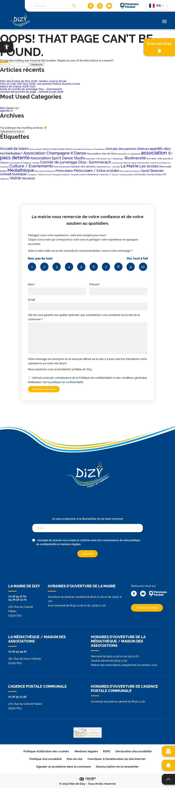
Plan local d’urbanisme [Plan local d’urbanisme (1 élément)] (45, 171)
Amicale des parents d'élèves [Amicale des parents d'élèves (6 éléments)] (127, 148)
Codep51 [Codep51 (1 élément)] (35, 163)
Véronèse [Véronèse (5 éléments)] (28, 178)
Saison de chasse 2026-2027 (18, 86)
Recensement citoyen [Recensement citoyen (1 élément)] (130, 171)
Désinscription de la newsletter (117, 766)
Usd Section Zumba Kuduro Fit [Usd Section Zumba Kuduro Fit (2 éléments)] (150, 174)
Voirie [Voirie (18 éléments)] (15, 177)
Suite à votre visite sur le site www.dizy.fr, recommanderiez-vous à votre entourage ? (87, 259)
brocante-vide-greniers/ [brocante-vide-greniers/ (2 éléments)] (160, 158)
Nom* (57, 288)
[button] (6, 47)
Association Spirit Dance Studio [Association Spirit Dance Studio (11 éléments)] (57, 158)
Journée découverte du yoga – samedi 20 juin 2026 (31, 91)
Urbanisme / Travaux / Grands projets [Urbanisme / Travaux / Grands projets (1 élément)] (116, 175)
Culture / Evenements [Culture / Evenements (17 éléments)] (31, 166)
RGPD (106, 751)
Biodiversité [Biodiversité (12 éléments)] (135, 158)
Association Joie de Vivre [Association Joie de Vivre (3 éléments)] (102, 153)
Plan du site (74, 759)
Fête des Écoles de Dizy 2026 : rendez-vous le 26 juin (33, 81)
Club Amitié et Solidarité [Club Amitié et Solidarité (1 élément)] (20, 163)
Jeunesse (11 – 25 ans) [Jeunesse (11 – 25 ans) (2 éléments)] (108, 166)
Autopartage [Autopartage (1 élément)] (118, 159)
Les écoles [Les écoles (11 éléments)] (149, 166)
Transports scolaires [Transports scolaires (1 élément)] (61, 175)
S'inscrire (87, 553)
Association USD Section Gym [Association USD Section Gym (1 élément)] (99, 159)
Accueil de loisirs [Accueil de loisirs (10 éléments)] (14, 149)
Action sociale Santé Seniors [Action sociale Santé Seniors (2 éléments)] (57, 149)
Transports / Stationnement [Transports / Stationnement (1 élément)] (39, 175)
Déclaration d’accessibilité (133, 751)
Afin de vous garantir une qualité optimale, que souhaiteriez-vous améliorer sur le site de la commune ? (87, 334)
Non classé (7, 108)
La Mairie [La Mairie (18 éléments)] (130, 165)
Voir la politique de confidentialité (62, 382)
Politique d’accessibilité (45, 759)
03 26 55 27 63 (17, 596)
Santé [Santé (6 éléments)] (145, 170)
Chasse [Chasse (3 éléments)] (4, 162)
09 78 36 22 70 (17, 599)
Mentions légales (86, 751)
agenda (4, 110)
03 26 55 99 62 (17, 651)
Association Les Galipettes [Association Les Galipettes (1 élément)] (128, 154)
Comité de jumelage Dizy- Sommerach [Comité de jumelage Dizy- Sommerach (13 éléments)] (75, 162)
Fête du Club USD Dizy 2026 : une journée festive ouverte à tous (40, 83)
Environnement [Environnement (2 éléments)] (62, 166)
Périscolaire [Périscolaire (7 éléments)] (64, 171)
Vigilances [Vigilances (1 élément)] (4, 179)
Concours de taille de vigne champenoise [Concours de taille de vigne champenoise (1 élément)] (130, 163)
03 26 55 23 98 (17, 696)
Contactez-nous (147, 607)
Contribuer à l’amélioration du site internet (116, 759)
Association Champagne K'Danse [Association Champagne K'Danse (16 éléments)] (54, 153)
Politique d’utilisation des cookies (47, 751)
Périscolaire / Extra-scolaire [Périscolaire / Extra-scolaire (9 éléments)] (96, 170)
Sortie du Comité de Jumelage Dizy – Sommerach (31, 89)
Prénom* (118, 288)
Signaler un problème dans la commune (63, 766)
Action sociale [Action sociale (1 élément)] (35, 149)
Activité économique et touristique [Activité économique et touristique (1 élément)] (89, 149)
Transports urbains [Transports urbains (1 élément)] (78, 175)
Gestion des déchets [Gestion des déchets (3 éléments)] (83, 166)
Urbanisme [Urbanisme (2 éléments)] (93, 174)
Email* (87, 303)
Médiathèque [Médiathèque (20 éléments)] (20, 170)
